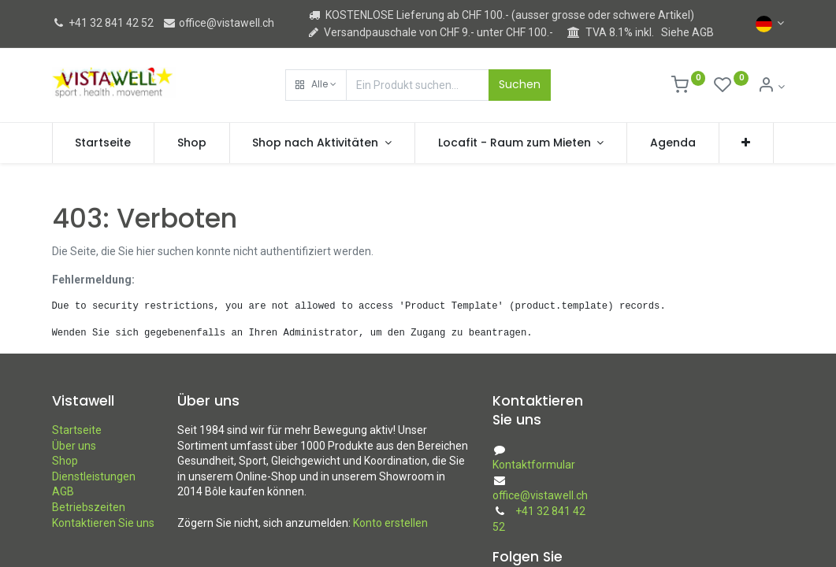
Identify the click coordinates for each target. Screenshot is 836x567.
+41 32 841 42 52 (103, 23)
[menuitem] (103, 143)
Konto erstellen (390, 523)
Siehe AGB (687, 32)
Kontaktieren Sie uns (103, 523)
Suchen (520, 84)
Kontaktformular (533, 464)
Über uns (74, 445)
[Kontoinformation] (771, 86)
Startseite (77, 430)
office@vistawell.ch (218, 23)
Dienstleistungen (94, 476)
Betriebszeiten (88, 507)
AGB (63, 491)
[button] (316, 85)
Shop (65, 460)
